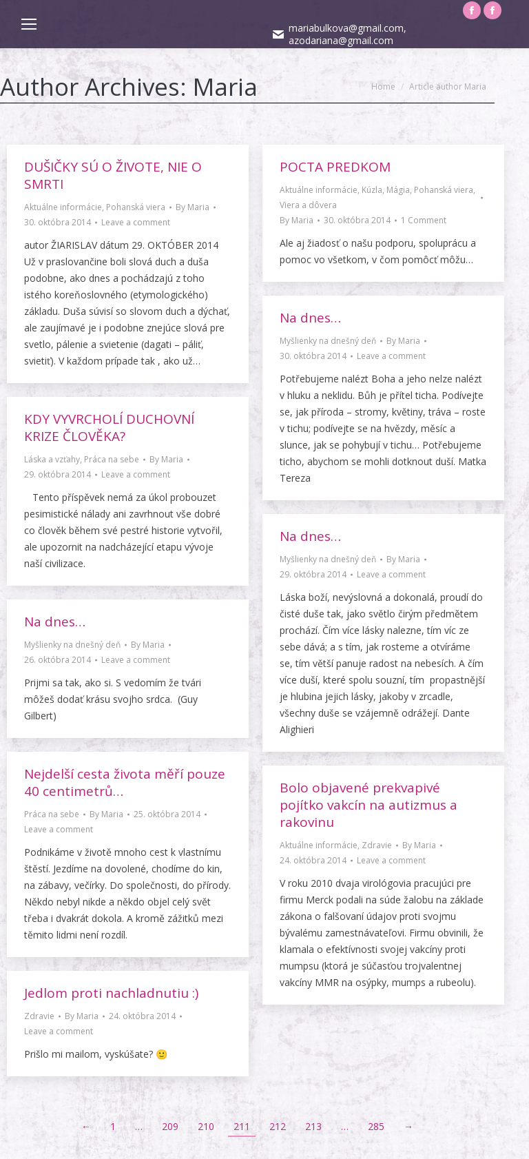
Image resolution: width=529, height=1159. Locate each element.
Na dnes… (310, 318)
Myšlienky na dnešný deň (328, 341)
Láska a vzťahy (52, 459)
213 (313, 1107)
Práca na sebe (111, 459)
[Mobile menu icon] (29, 24)
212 (277, 1107)
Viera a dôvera (308, 205)
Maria (225, 86)
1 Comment (423, 220)
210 (206, 1107)
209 (170, 1107)
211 (242, 1107)
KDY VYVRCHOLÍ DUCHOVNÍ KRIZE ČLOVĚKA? (109, 427)
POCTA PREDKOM (335, 167)
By (192, 207)
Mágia (398, 190)
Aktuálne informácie (63, 207)
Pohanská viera (135, 207)
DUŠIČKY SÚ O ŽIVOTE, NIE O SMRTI (113, 175)
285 (376, 1107)
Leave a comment (135, 222)
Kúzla (372, 190)
